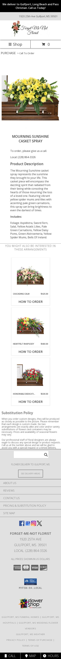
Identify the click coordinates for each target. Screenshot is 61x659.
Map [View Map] (30, 656)
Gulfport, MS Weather (30, 634)
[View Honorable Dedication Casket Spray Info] (30, 375)
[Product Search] (31, 454)
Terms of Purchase (40, 639)
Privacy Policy (16, 639)
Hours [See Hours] (51, 656)
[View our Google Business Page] (27, 525)
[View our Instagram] (33, 525)
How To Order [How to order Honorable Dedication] (31, 402)
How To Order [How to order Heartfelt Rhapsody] (31, 352)
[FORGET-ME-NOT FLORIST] (30, 35)
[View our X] (39, 525)
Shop (15, 44)
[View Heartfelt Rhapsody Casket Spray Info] (30, 325)
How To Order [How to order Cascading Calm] (31, 301)
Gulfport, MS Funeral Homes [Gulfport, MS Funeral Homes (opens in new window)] (20, 617)
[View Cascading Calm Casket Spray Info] (30, 275)
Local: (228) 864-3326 (23, 157)
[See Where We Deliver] (30, 473)
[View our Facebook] (21, 525)
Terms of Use (30, 645)
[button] (30, 581)
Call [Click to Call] (10, 656)
